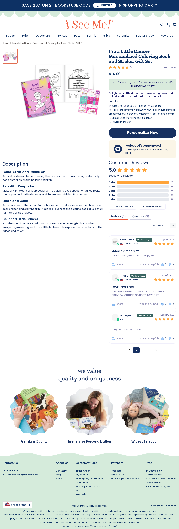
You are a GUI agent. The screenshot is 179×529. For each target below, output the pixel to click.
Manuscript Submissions (125, 478)
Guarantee (82, 482)
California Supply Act (158, 486)
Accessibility (153, 482)
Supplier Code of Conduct (161, 478)
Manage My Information (89, 478)
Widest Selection (145, 441)
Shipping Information (88, 486)
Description (15, 164)
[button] (163, 264)
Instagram (156, 505)
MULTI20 (106, 5)
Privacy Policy (154, 470)
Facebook (170, 505)
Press (59, 478)
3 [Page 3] (149, 350)
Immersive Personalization (89, 441)
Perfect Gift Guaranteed (143, 145)
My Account (82, 474)
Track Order (83, 470)
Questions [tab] (138, 216)
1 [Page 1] (136, 350)
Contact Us (10, 463)
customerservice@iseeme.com (20, 474)
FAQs (79, 490)
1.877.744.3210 (11, 470)
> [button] (156, 350)
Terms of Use (154, 474)
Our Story (61, 470)
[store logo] (89, 24)
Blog (58, 474)
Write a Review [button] (154, 206)
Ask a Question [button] (124, 206)
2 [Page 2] (142, 350)
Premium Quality (34, 441)
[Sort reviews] (163, 225)
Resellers (116, 470)
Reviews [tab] (115, 216)
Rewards (81, 494)
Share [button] (120, 264)
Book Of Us (117, 474)
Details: (113, 101)
